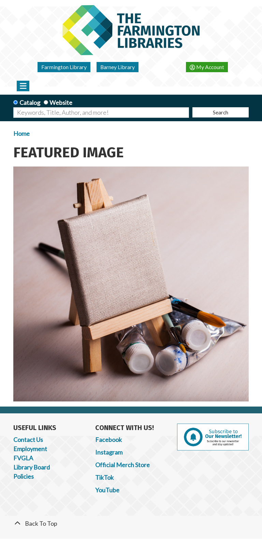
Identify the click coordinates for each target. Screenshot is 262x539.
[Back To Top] (131, 523)
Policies (23, 476)
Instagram (108, 452)
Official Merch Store (122, 465)
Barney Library (117, 67)
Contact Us (28, 439)
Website (60, 102)
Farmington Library (64, 67)
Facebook (108, 439)
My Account (207, 67)
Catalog (29, 102)
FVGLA (23, 458)
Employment (30, 449)
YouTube (107, 490)
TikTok (104, 477)
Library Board (31, 467)
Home (21, 133)
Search (220, 112)
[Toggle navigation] (23, 86)
